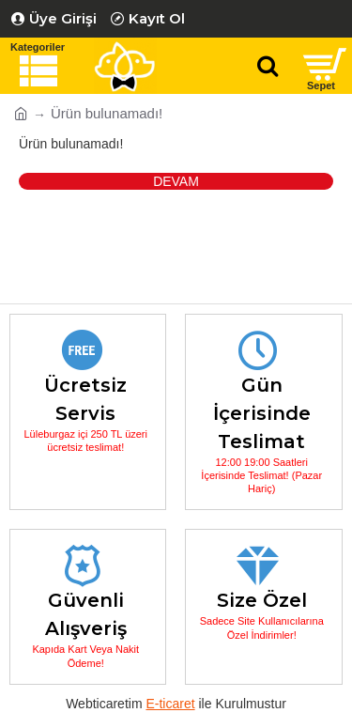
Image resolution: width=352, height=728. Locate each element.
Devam (176, 181)
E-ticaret (169, 703)
